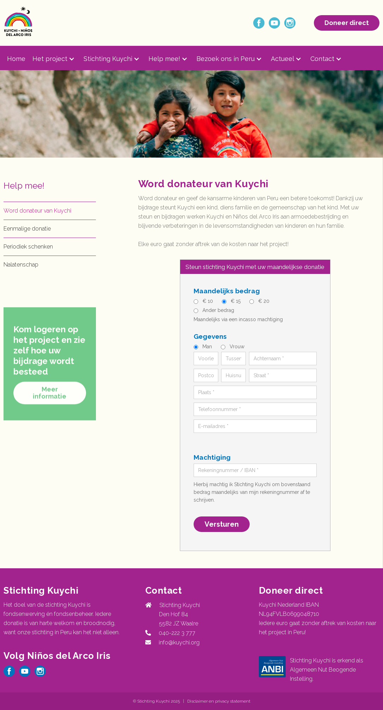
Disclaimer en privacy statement (218, 701)
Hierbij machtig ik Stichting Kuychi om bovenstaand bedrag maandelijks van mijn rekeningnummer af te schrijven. (252, 492)
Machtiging (212, 457)
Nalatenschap (21, 264)
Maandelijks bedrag (227, 290)
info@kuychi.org (179, 642)
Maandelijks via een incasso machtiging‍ (238, 319)
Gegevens (210, 336)
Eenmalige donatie (27, 228)
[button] (58, 58)
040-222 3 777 (175, 633)
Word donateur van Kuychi (37, 210)
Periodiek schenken (28, 246)
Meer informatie (49, 404)
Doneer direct (346, 22)
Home (16, 58)
